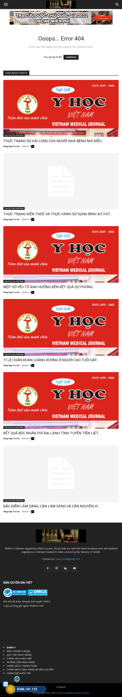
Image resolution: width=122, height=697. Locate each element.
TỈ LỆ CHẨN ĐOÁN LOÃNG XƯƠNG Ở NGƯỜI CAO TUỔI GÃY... (51, 360)
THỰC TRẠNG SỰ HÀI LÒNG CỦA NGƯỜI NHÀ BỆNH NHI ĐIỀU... (53, 141)
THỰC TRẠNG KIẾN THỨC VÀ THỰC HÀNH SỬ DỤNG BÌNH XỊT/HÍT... (57, 214)
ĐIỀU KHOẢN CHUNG (18, 651)
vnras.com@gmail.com (67, 559)
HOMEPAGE (71, 57)
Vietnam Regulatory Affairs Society (73, 692)
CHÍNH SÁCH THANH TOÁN (22, 665)
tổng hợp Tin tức (11, 146)
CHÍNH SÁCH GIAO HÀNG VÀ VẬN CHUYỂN (30, 669)
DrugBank (61, 687)
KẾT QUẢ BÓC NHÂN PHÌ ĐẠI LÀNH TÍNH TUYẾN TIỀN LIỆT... (52, 433)
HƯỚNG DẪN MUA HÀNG (21, 662)
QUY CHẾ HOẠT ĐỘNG (19, 654)
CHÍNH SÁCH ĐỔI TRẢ (19, 673)
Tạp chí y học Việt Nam (14, 135)
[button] (5, 4)
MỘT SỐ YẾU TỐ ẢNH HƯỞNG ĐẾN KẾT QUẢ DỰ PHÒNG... (49, 287)
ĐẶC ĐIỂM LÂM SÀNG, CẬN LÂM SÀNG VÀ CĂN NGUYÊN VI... (51, 506)
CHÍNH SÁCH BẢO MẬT (19, 658)
